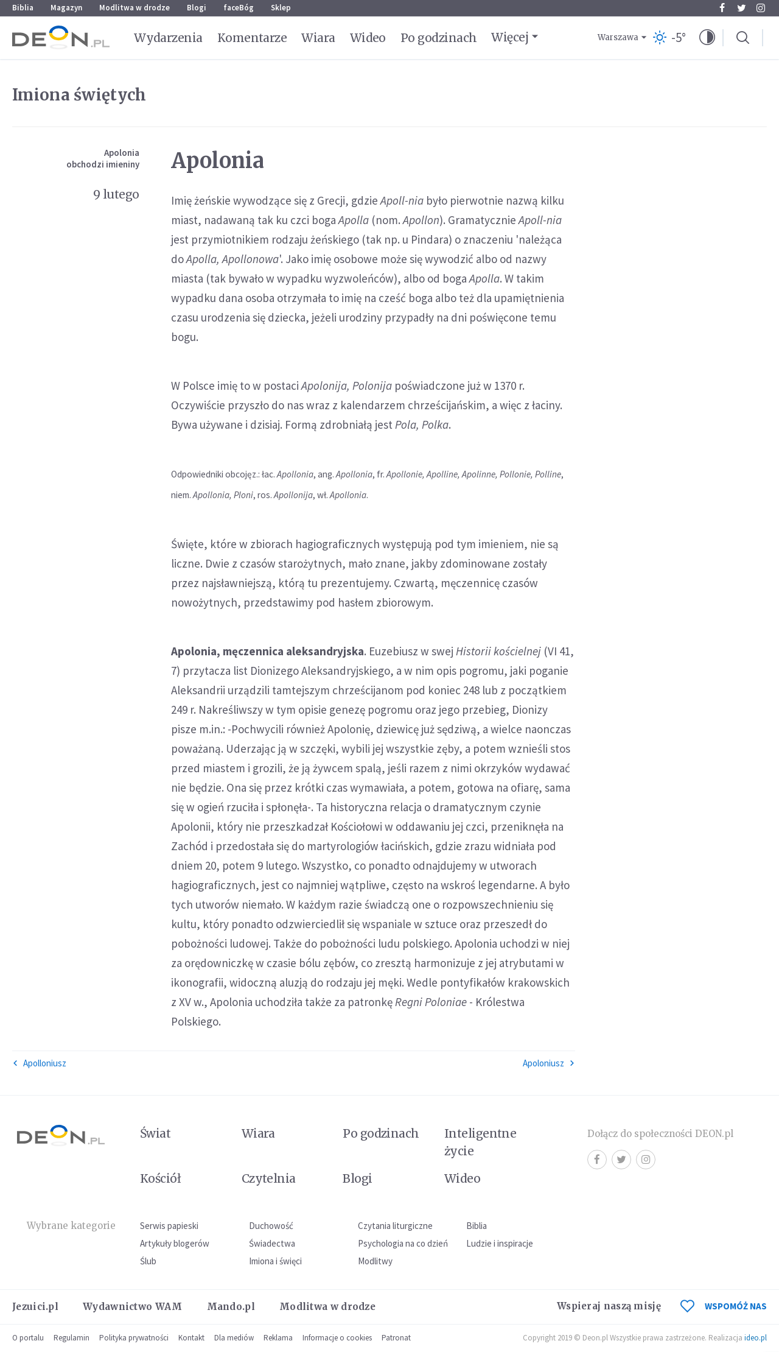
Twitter (741, 8)
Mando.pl (231, 1306)
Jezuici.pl (35, 1306)
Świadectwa (272, 1243)
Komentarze (252, 37)
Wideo (368, 37)
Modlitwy (375, 1261)
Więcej (509, 37)
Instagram (760, 8)
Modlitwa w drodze (134, 7)
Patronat (396, 1338)
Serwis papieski (169, 1225)
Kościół (160, 1178)
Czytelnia (269, 1178)
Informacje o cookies (337, 1338)
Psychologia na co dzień (403, 1243)
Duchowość (271, 1225)
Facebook (722, 8)
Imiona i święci (275, 1261)
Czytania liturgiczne (395, 1225)
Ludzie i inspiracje (499, 1243)
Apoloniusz (549, 1063)
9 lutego (116, 194)
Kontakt (191, 1338)
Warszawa (618, 37)
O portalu (28, 1338)
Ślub (148, 1261)
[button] (707, 38)
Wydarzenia (168, 37)
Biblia (22, 7)
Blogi (196, 7)
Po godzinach (438, 37)
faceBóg (238, 7)
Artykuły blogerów (174, 1243)
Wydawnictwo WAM (133, 1306)
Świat (155, 1133)
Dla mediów (234, 1338)
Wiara (318, 37)
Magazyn (66, 7)
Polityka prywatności (134, 1338)
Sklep (281, 7)
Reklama (278, 1338)
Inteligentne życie (480, 1142)
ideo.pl (755, 1338)
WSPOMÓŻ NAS (723, 1306)
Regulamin (71, 1338)
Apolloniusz (39, 1063)
